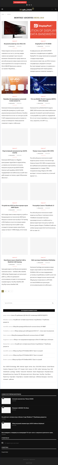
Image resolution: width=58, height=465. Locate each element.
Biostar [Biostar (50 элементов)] (44, 366)
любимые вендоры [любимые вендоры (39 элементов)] (41, 377)
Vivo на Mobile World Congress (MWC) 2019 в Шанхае (43, 100)
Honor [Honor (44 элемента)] (16, 369)
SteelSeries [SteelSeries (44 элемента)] (6, 371)
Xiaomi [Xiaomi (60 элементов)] (35, 371)
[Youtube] (26, 5)
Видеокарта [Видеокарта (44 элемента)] (40, 371)
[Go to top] (29, 463)
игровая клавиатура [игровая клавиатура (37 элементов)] (29, 377)
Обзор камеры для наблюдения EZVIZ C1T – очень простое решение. (34, 331)
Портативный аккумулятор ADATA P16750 (14, 152)
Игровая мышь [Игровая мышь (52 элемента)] (49, 371)
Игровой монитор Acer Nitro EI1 (15, 44)
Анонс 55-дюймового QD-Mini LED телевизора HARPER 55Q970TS (29, 315)
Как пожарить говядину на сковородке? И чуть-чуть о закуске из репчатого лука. (27, 432)
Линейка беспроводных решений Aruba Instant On (14, 100)
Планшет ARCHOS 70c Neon (20, 408)
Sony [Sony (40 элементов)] (48, 369)
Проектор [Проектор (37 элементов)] (6, 377)
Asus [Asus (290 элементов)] (34, 366)
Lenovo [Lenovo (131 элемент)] (30, 369)
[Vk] (29, 5)
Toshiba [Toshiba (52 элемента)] (18, 371)
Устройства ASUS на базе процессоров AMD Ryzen (15, 206)
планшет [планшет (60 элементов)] (5, 379)
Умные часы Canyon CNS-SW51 (43, 151)
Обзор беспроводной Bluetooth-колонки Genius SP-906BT (29, 326)
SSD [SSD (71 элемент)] (52, 369)
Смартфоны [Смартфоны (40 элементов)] (19, 377)
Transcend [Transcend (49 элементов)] (23, 371)
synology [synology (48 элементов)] (12, 371)
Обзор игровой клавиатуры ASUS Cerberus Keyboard (28, 423)
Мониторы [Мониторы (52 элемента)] (36, 374)
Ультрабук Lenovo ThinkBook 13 (43, 205)
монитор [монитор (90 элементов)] (50, 377)
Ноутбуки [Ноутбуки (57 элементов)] (48, 374)
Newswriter (12, 46)
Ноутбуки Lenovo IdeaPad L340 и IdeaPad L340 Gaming (15, 261)
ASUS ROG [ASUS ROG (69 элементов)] (39, 366)
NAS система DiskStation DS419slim (43, 260)
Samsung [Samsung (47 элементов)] (44, 369)
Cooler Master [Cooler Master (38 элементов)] (50, 366)
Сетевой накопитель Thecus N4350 (22, 399)
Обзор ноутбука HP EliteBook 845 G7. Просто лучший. (28, 351)
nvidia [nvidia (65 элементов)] (39, 369)
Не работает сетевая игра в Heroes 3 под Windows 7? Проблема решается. (24, 417)
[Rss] (31, 5)
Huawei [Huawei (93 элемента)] (22, 369)
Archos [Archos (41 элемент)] (30, 366)
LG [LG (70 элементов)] (33, 369)
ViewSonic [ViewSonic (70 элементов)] (29, 371)
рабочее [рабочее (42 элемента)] (11, 379)
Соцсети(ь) (5, 452)
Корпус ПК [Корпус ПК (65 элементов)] (17, 374)
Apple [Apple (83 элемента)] (26, 366)
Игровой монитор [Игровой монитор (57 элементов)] (8, 374)
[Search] (55, 9)
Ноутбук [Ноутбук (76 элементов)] (42, 374)
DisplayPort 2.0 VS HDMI (43, 44)
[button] (28, 2)
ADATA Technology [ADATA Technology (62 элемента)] (11, 366)
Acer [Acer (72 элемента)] (4, 366)
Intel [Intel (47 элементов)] (26, 369)
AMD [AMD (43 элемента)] (18, 366)
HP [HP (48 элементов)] (19, 369)
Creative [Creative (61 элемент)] (5, 369)
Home (3, 14)
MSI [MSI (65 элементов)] (36, 369)
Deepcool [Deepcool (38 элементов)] (11, 369)
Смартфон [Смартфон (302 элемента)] (12, 377)
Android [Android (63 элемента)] (22, 366)
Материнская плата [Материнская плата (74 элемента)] (26, 374)
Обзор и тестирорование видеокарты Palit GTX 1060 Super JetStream (33, 339)
